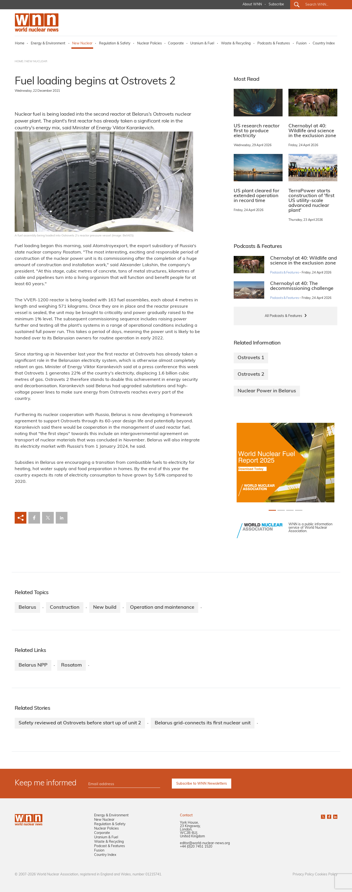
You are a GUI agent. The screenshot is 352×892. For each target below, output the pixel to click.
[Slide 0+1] (272, 510)
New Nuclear (82, 43)
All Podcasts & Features (283, 316)
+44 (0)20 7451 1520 (196, 847)
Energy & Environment (48, 43)
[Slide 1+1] (281, 510)
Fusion (301, 43)
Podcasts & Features (273, 43)
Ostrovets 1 (251, 357)
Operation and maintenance (162, 607)
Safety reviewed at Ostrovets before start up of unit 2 (80, 723)
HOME (19, 61)
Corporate (176, 43)
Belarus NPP (33, 665)
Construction (64, 607)
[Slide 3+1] (298, 510)
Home (19, 43)
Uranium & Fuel (202, 43)
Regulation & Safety (114, 43)
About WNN (252, 4)
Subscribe (276, 4)
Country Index (324, 43)
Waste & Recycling (236, 43)
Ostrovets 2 (251, 374)
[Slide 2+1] (290, 510)
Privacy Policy (303, 874)
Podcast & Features (109, 846)
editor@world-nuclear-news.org (205, 843)
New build (104, 607)
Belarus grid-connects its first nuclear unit (203, 723)
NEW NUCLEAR (36, 61)
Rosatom (71, 665)
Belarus (27, 607)
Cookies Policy (326, 874)
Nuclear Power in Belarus (267, 391)
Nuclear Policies (149, 43)
